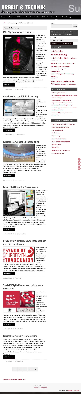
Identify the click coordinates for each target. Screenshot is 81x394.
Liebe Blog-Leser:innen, (59, 93)
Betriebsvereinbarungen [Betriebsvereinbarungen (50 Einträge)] (60, 66)
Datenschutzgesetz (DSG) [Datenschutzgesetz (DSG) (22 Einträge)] (55, 69)
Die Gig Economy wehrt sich (18, 32)
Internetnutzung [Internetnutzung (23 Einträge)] (54, 78)
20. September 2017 (20, 180)
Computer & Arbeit (57, 130)
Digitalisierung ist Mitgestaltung (21, 141)
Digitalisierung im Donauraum (20, 335)
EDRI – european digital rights (61, 141)
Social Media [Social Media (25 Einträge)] (63, 84)
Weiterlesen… (9, 85)
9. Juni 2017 (18, 278)
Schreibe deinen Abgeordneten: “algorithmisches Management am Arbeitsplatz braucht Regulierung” (62, 103)
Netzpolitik (55, 147)
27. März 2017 (19, 361)
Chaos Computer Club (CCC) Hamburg (63, 124)
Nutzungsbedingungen (10, 379)
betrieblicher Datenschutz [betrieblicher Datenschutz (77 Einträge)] (64, 58)
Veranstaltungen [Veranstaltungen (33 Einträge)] (71, 84)
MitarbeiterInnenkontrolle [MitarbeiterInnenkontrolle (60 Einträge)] (62, 81)
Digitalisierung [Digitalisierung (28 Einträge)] (64, 69)
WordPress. (76, 390)
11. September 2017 (20, 233)
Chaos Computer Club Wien (60, 127)
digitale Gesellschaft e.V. (59, 139)
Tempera (69, 390)
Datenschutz (21, 379)
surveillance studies (58, 153)
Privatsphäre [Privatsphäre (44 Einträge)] (55, 84)
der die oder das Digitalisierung (20, 96)
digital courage (56, 136)
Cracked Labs (56, 133)
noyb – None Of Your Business (61, 150)
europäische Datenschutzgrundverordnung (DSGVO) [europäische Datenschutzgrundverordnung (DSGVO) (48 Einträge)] (62, 73)
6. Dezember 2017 (20, 134)
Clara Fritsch (8, 89)
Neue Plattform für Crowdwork (20, 187)
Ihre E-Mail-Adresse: (56, 38)
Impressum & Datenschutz (40, 387)
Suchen (53, 23)
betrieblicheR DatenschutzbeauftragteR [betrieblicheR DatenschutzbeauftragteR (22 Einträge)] (58, 60)
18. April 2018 (19, 89)
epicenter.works (56, 144)
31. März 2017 (19, 328)
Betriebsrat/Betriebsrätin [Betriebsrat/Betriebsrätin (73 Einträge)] (63, 63)
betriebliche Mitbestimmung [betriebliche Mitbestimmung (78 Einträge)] (59, 53)
